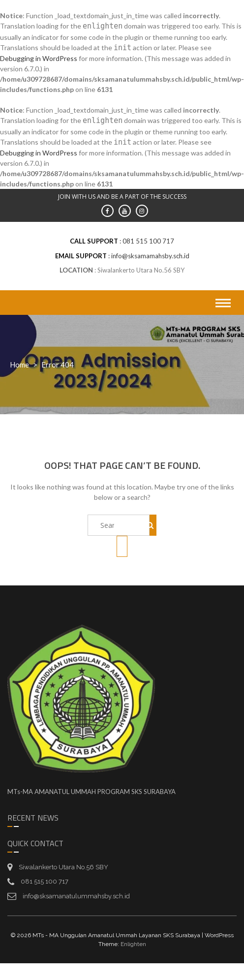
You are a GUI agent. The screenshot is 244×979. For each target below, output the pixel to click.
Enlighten (133, 944)
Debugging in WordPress (38, 58)
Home (19, 364)
